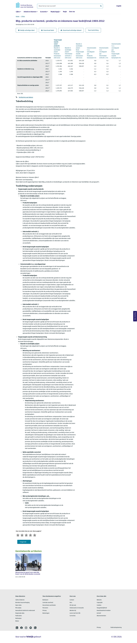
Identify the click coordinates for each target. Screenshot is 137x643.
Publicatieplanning (116, 627)
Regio (65, 12)
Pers (71, 602)
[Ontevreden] (22, 535)
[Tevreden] (30, 535)
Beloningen (46, 613)
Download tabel (47, 30)
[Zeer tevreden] (35, 535)
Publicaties (18, 615)
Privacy (45, 610)
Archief (99, 613)
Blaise (17, 621)
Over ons (72, 12)
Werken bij (73, 610)
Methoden (18, 618)
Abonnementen (101, 615)
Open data (18, 605)
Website (99, 600)
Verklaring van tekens (26, 97)
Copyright (99, 602)
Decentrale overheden (49, 605)
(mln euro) (58, 48)
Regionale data (19, 613)
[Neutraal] (26, 535)
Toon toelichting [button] (93, 30)
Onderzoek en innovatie (77, 608)
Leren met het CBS (75, 613)
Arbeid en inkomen (30, 12)
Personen (45, 608)
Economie (43, 12)
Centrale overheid (48, 602)
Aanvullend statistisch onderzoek (25, 610)
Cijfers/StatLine (19, 600)
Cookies (99, 605)
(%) (91, 49)
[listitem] (16, 627)
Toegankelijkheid (102, 608)
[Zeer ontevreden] (18, 535)
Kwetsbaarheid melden (104, 610)
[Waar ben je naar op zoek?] (70, 6)
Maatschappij (55, 12)
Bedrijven (45, 600)
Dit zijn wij (73, 605)
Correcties (73, 615)
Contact (72, 600)
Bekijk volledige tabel (26, 30)
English (118, 6)
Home (17, 16)
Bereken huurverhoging (22, 602)
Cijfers (18, 12)
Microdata (18, 608)
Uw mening (135, 316)
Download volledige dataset (71, 30)
